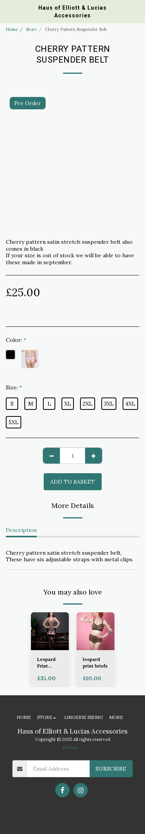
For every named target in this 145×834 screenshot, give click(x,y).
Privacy (70, 747)
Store (31, 29)
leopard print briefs (95, 663)
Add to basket (72, 481)
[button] (8, 11)
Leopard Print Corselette (49, 663)
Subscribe (111, 768)
